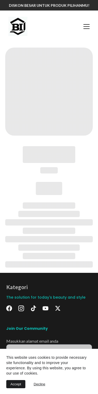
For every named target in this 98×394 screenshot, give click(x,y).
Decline (39, 384)
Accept (15, 384)
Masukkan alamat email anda (32, 343)
